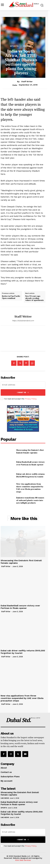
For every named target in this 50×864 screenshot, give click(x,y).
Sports (14, 46)
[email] (23, 385)
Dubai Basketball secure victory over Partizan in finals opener (30, 463)
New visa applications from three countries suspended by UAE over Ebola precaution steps (29, 488)
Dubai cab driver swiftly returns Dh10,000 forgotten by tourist (30, 475)
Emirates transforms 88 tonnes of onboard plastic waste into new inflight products (30, 500)
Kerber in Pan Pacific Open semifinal (11, 297)
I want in (23, 392)
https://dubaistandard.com (23, 321)
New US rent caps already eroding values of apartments (34, 298)
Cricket (27, 46)
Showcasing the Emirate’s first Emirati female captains (30, 451)
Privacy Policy (30, 399)
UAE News (5, 798)
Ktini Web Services (23, 860)
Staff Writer (27, 81)
